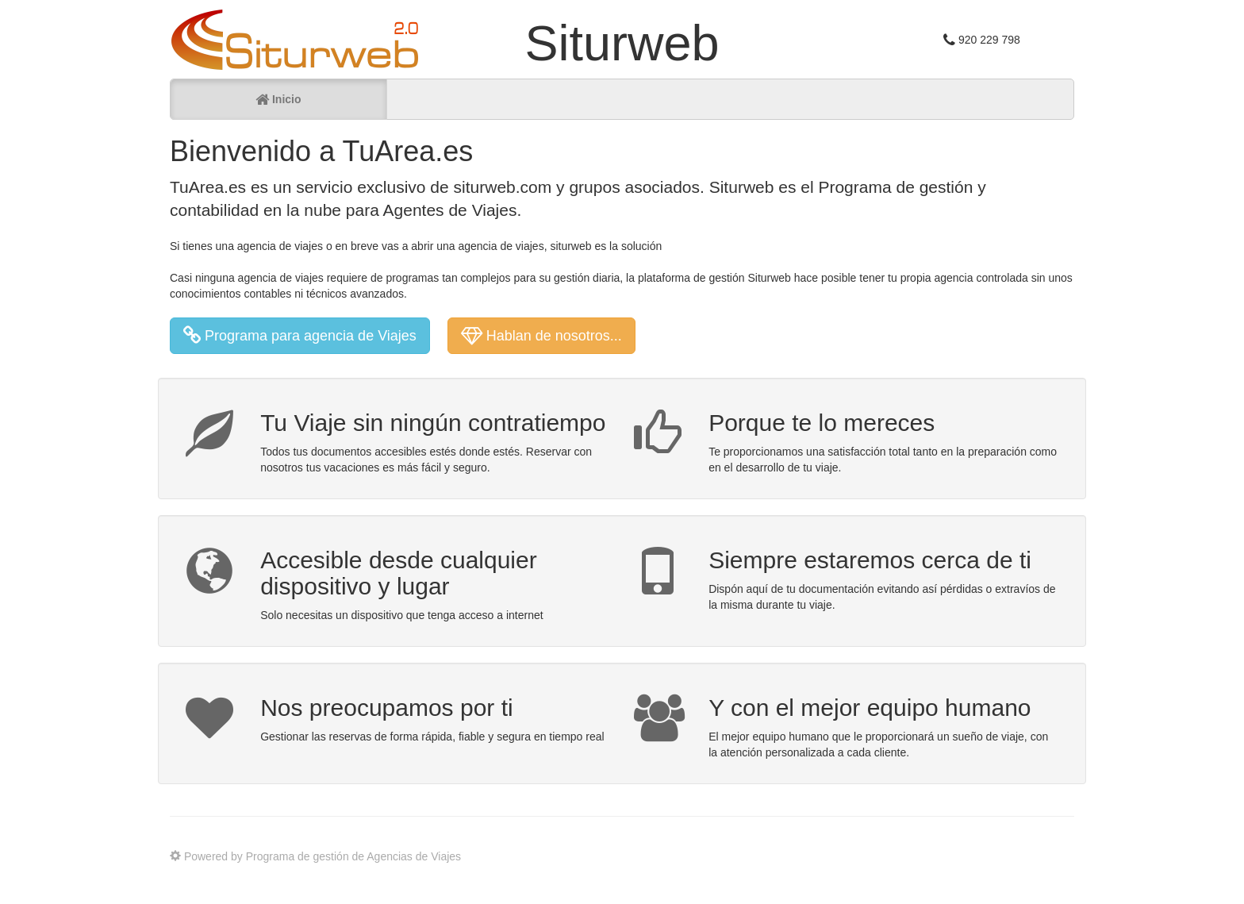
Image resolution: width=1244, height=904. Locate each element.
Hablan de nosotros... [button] (541, 336)
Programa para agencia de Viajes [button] (300, 336)
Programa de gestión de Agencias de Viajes (353, 856)
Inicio (278, 99)
